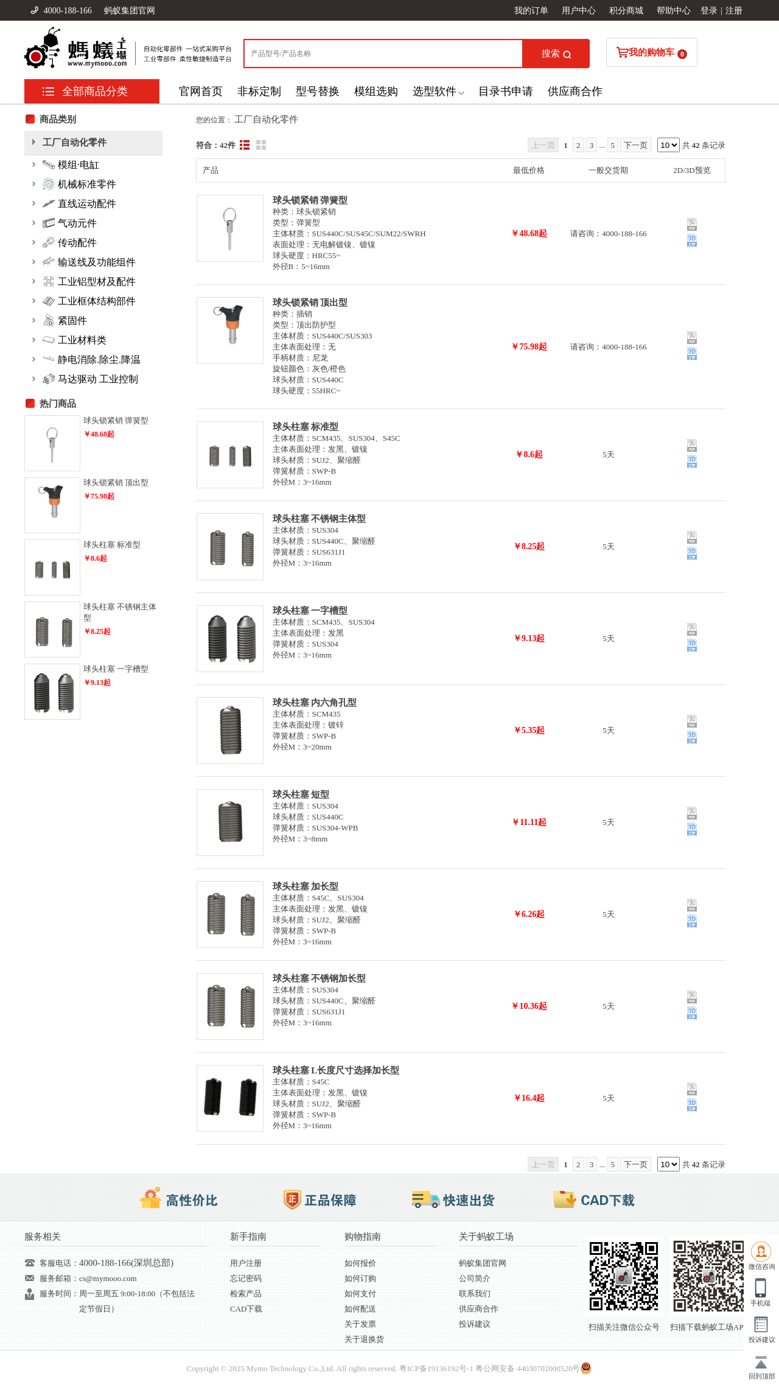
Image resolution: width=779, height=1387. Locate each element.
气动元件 (70, 223)
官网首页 (201, 91)
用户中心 (579, 10)
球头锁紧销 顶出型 (310, 302)
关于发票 (360, 1324)
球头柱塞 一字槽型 (310, 611)
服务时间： (59, 1293)
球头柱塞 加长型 (306, 886)
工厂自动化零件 (266, 119)
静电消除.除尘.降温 (92, 359)
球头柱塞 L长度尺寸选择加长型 (336, 1070)
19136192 (443, 1368)
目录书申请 (505, 91)
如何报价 (360, 1263)
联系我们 (475, 1293)
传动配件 (70, 242)
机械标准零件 (79, 184)
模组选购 (376, 91)
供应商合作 (575, 91)
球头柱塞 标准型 (306, 427)
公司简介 (475, 1278)
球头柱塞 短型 (301, 794)
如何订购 (360, 1278)
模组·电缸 (71, 164)
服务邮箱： (59, 1278)
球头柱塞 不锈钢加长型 (319, 978)
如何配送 (360, 1308)
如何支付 (360, 1293)
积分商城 (626, 10)
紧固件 (65, 320)
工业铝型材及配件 (89, 281)
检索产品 (246, 1293)
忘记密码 (246, 1278)
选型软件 (434, 91)
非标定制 (259, 91)
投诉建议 (475, 1324)
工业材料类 (75, 340)
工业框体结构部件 (89, 301)
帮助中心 (674, 10)
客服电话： (59, 1263)
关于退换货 (364, 1339)
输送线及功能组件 (89, 262)
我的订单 (531, 10)
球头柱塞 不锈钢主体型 (319, 519)
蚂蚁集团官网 (129, 10)
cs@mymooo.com (108, 1278)
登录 (709, 10)
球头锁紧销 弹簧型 (310, 200)
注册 (733, 10)
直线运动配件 (79, 203)
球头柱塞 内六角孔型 (315, 703)
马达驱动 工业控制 (90, 379)
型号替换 (318, 91)
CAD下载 (246, 1308)
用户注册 (246, 1263)
